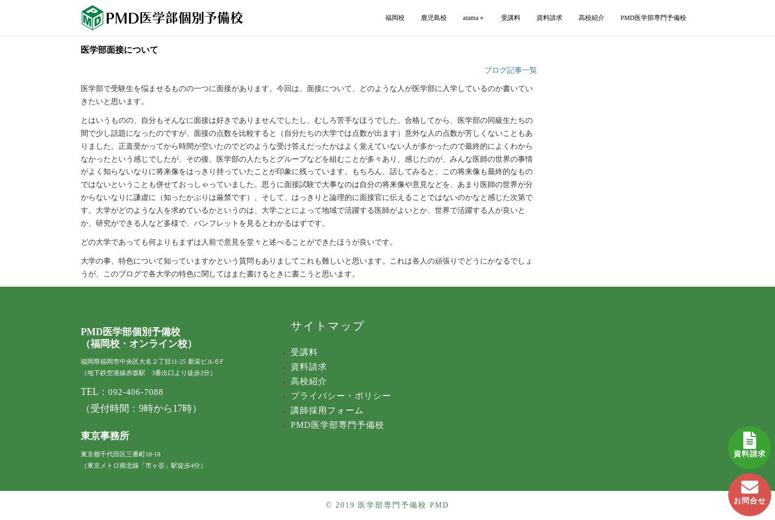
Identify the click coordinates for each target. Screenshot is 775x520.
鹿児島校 (434, 18)
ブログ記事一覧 (510, 70)
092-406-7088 (136, 392)
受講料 (510, 18)
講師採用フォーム (327, 410)
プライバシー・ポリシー (341, 395)
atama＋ (474, 18)
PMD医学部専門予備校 (653, 18)
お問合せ (750, 489)
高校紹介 (591, 18)
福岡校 (395, 18)
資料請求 (750, 442)
